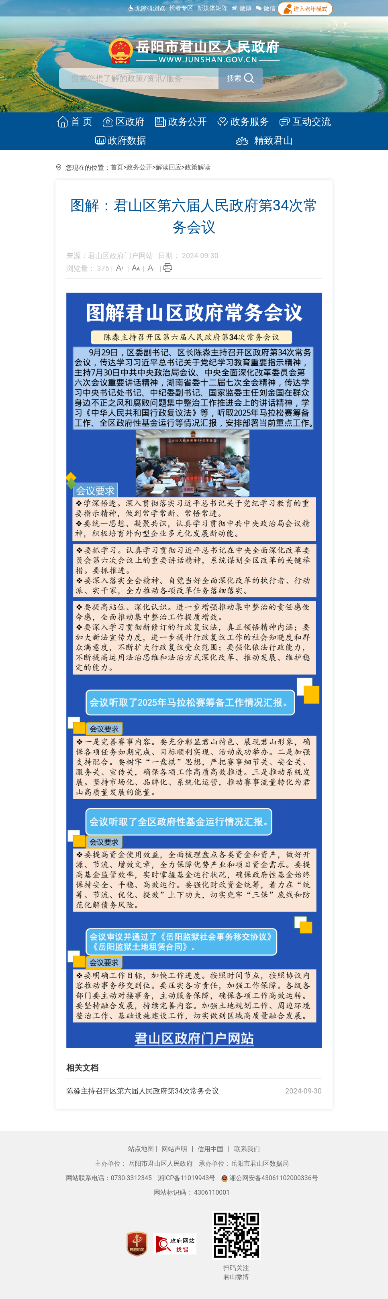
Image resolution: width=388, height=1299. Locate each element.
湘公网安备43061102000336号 (269, 1178)
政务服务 (241, 122)
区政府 (125, 122)
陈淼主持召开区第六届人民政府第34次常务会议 (142, 1091)
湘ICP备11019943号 (187, 1178)
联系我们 (247, 1149)
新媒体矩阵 (212, 8)
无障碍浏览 (146, 8)
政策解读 (197, 167)
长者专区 (181, 8)
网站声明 (175, 1149)
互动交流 (302, 122)
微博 (241, 8)
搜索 (231, 78)
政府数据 (122, 140)
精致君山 (260, 140)
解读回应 (169, 167)
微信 (265, 8)
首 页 (77, 122)
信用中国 (211, 1149)
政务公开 (181, 122)
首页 (116, 167)
